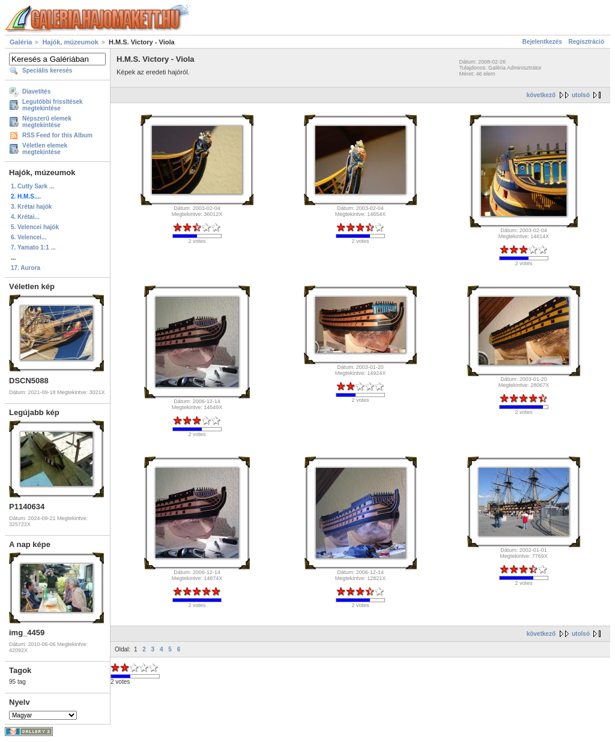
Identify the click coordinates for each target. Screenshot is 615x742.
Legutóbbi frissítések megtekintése (52, 105)
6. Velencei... (28, 237)
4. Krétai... (25, 217)
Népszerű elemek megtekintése (46, 121)
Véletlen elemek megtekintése (44, 148)
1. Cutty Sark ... (32, 186)
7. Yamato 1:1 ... (33, 247)
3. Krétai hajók (31, 206)
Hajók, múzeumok (70, 42)
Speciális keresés (47, 70)
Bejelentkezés (542, 41)
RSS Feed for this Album (57, 135)
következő (541, 95)
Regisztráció (586, 41)
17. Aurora (25, 268)
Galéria (21, 42)
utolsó (581, 95)
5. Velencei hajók (35, 227)
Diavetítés (36, 91)
